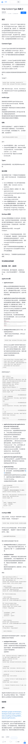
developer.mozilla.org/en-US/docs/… (12, 714)
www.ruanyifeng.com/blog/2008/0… (12, 716)
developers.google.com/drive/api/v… (12, 712)
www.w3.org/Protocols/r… (9, 718)
